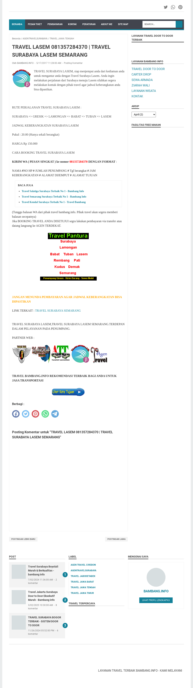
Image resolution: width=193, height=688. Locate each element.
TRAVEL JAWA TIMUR (82, 593)
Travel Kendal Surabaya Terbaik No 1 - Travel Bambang (54, 202)
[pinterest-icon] (180, 7)
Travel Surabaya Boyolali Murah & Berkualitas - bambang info (43, 570)
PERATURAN (88, 24)
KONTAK (72, 24)
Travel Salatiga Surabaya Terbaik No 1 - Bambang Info (53, 191)
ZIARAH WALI (141, 85)
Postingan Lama (116, 539)
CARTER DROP (141, 74)
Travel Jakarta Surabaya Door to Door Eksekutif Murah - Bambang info (43, 595)
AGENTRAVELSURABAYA (83, 570)
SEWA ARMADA (142, 80)
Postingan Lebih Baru (23, 539)
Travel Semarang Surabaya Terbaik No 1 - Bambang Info (54, 196)
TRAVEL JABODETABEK (83, 576)
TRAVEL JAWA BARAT (82, 581)
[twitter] (25, 414)
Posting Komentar (73, 63)
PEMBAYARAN (54, 24)
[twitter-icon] (166, 7)
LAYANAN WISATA (144, 91)
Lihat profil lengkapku (156, 600)
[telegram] (55, 414)
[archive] (144, 114)
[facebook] (16, 414)
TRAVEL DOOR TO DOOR (148, 69)
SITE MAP (123, 24)
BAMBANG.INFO (156, 591)
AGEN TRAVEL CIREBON (83, 565)
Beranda (17, 24)
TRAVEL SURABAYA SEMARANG (58, 310)
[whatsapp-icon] (173, 7)
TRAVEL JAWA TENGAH (83, 587)
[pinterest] (35, 414)
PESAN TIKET (35, 24)
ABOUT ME (106, 24)
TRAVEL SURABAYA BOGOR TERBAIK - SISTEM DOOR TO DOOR (44, 621)
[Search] (159, 24)
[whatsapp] (45, 414)
